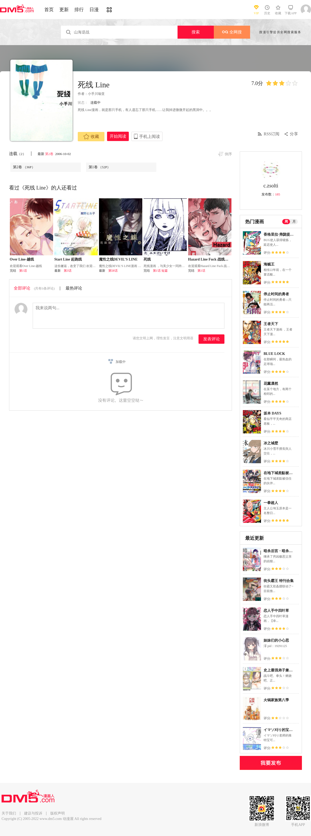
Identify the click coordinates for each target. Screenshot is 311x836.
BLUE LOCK (274, 354)
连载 (17, 153)
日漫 (94, 9)
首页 (49, 9)
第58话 (113, 270)
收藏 (91, 136)
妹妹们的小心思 (276, 640)
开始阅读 (118, 136)
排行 (79, 9)
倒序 (228, 154)
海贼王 (269, 264)
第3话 (68, 270)
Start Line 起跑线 (68, 259)
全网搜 (232, 32)
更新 (64, 9)
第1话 (23, 270)
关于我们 (9, 813)
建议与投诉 (33, 813)
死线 (147, 259)
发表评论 (211, 339)
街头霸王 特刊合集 (279, 581)
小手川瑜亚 (96, 94)
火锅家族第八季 (276, 700)
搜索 (196, 32)
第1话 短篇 (160, 270)
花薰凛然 (271, 383)
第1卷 (100, 167)
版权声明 (57, 813)
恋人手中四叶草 (276, 611)
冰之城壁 (271, 443)
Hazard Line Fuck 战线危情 (210, 259)
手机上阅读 (149, 136)
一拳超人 (271, 503)
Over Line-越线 (22, 259)
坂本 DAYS (272, 413)
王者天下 (271, 324)
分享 (294, 134)
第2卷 (49, 154)
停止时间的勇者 (276, 294)
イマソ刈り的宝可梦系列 (283, 730)
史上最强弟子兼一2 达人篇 (285, 670)
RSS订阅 (271, 134)
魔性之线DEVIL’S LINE (118, 259)
